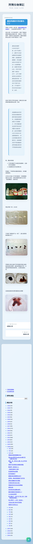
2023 (8, 412)
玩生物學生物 (10, 391)
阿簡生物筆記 (16, 4)
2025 (8, 408)
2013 (8, 435)
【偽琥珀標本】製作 (13, 469)
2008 (8, 446)
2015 (8, 430)
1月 (9, 525)
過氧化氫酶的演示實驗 (14, 480)
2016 (8, 428)
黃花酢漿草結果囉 (13, 471)
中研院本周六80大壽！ (14, 483)
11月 (10, 451)
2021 (8, 417)
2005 (8, 533)
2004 (8, 535)
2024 (8, 410)
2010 (8, 442)
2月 (10, 523)
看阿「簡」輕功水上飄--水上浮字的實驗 (17, 461)
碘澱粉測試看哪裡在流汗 (14, 476)
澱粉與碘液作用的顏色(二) (15, 22)
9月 (10, 507)
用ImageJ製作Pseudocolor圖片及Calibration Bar (17, 458)
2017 (8, 426)
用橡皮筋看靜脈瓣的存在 (14, 455)
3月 (10, 521)
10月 (10, 453)
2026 (8, 405)
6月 (10, 514)
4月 (10, 519)
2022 (8, 414)
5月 (10, 516)
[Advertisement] (15, 356)
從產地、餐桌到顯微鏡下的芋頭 (16, 478)
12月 (10, 448)
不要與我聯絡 (10, 389)
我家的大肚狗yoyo (13, 504)
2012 (8, 437)
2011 (8, 439)
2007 (8, 528)
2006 (8, 531)
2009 (8, 444)
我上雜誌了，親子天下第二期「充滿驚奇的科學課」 (17, 497)
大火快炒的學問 (12, 494)
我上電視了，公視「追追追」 (16, 500)
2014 (8, 433)
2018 (8, 424)
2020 (8, 419)
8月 (10, 510)
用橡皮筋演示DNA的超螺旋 (15, 485)
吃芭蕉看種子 (11, 473)
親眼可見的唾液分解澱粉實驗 (16, 464)
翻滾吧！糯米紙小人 (13, 467)
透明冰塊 (10, 487)
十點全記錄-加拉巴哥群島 (15, 502)
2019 (8, 421)
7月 (10, 512)
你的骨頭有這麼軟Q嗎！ (14, 489)
